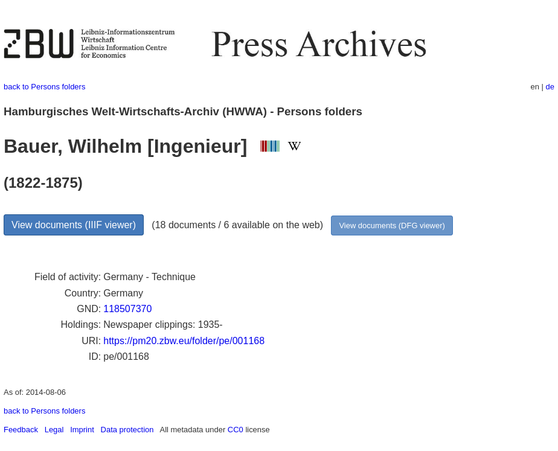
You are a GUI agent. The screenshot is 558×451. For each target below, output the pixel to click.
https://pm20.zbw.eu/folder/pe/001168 (184, 341)
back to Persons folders (44, 86)
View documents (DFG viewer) (391, 225)
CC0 (235, 429)
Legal (54, 429)
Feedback (21, 429)
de (550, 86)
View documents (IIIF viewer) (73, 225)
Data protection (127, 429)
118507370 (127, 309)
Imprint (82, 429)
